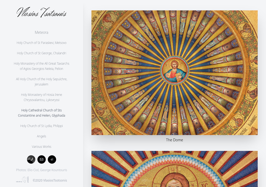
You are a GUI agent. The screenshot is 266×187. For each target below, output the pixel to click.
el (52, 159)
